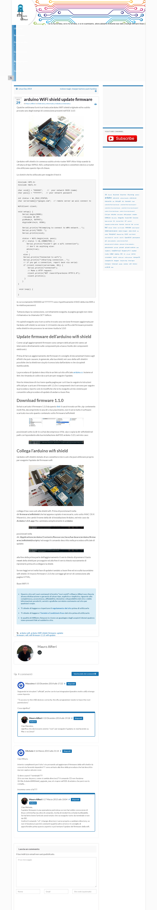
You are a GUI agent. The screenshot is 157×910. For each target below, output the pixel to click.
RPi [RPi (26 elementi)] (121, 211)
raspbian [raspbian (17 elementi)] (134, 208)
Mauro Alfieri (31, 61)
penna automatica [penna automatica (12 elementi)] (112, 198)
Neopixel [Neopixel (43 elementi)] (112, 191)
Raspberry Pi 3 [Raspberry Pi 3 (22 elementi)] (126, 208)
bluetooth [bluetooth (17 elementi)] (128, 159)
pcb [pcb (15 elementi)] (106, 198)
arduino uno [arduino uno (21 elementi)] (133, 155)
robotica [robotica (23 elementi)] (116, 211)
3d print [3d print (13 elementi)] (110, 152)
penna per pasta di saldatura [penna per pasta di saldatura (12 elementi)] (112, 201)
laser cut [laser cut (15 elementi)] (127, 182)
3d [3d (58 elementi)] (106, 152)
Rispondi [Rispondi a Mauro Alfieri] (79, 676)
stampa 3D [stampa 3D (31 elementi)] (136, 215)
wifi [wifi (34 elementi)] (130, 221)
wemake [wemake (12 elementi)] (120, 221)
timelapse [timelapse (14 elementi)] (108, 221)
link (58, 364)
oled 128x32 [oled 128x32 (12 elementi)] (132, 191)
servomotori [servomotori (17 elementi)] (108, 215)
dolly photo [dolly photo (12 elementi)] (120, 172)
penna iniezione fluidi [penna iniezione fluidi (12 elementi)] (122, 198)
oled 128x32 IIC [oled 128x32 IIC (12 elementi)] (109, 195)
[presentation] (37, 860)
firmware (52, 590)
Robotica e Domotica (62, 61)
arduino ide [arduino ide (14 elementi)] (116, 155)
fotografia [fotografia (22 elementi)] (121, 175)
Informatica (50, 61)
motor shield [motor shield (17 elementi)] (132, 188)
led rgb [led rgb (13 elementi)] (110, 185)
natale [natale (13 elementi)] (106, 191)
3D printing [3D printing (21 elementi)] (130, 152)
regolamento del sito (62, 565)
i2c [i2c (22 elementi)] (114, 178)
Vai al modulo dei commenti (85, 631)
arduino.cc (78, 329)
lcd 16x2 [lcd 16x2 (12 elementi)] (136, 182)
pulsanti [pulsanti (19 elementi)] (121, 205)
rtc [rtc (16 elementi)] (124, 211)
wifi (26, 593)
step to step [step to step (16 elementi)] (123, 218)
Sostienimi (34, 28)
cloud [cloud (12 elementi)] (133, 159)
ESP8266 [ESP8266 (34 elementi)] (107, 175)
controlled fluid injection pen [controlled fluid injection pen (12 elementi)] (112, 162)
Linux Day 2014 (25, 46)
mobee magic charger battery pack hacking (78, 46)
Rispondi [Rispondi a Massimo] (71, 641)
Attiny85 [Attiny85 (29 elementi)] (118, 159)
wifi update (50, 593)
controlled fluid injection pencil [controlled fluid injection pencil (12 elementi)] (128, 162)
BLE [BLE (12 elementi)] (123, 159)
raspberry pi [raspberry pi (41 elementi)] (116, 208)
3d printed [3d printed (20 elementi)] (116, 152)
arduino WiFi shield (39, 590)
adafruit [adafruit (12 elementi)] (137, 152)
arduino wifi (25, 590)
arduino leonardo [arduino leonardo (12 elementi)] (124, 155)
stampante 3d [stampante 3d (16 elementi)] (109, 218)
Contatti (107, 28)
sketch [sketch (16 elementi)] (115, 215)
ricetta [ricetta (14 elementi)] (107, 211)
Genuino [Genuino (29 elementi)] (135, 175)
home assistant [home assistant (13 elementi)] (108, 178)
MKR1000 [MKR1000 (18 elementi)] (128, 185)
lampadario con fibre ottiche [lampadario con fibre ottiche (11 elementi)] (111, 182)
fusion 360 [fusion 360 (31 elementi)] (128, 175)
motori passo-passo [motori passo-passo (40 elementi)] (111, 188)
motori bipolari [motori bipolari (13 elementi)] (135, 185)
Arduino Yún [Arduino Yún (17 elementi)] (108, 159)
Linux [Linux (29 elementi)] (115, 185)
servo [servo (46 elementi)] (133, 211)
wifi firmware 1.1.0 (37, 593)
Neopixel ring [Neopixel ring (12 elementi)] (120, 191)
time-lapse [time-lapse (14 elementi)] (131, 218)
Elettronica (41, 61)
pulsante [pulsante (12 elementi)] (116, 205)
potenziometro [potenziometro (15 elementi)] (109, 205)
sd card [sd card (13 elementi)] (128, 211)
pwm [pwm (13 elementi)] (137, 205)
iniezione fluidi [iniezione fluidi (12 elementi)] (120, 178)
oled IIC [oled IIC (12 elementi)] (122, 195)
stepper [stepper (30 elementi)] (116, 218)
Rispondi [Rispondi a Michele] (67, 709)
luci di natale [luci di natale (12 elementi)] (121, 185)
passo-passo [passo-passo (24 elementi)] (136, 195)
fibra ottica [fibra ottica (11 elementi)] (114, 175)
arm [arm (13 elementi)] (113, 159)
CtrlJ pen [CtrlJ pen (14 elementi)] (107, 172)
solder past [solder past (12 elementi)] (121, 215)
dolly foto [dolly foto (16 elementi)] (113, 172)
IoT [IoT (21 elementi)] (125, 178)
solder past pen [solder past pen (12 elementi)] (128, 215)
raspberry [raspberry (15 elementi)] (107, 208)
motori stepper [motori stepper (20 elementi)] (123, 188)
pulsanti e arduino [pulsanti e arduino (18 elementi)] (130, 205)
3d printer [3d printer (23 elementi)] (123, 152)
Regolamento (91, 28)
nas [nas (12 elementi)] (138, 188)
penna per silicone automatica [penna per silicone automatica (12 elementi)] (127, 201)
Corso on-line (52, 28)
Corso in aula (72, 28)
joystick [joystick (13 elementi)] (130, 178)
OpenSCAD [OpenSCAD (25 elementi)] (128, 195)
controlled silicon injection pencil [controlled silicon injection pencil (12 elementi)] (129, 165)
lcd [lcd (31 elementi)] (132, 182)
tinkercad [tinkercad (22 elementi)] (115, 221)
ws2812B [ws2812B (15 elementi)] (107, 224)
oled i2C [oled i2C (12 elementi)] (116, 195)
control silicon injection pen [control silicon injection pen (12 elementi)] (112, 168)
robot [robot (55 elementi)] (111, 211)
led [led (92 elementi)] (106, 185)
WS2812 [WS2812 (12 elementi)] (135, 221)
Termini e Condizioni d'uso (52, 570)
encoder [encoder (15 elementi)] (134, 172)
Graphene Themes (37, 907)
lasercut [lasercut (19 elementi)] (121, 182)
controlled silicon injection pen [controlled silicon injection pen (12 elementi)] (112, 165)
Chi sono (19, 28)
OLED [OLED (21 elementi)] (126, 191)
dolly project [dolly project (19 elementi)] (127, 172)
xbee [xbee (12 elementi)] (112, 224)
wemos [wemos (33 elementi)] (126, 221)
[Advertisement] (122, 63)
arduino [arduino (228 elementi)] (108, 155)
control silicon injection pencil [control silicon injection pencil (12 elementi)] (127, 168)
